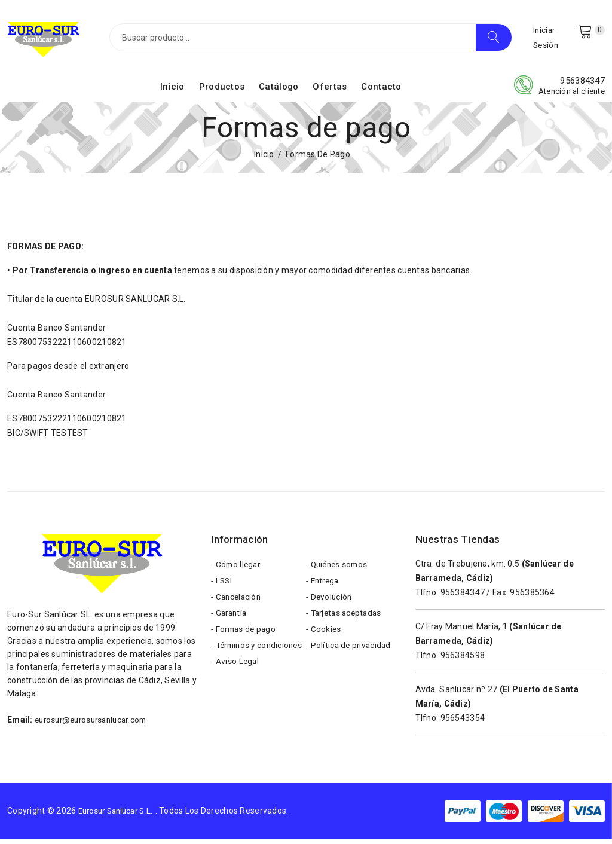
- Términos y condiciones (235, 669)
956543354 (462, 722)
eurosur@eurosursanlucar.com (95, 724)
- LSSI (222, 588)
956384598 (462, 660)
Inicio (172, 91)
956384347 (582, 85)
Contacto (381, 91)
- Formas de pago (245, 642)
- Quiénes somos (339, 570)
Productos (222, 91)
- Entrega (324, 588)
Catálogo (278, 91)
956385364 (532, 597)
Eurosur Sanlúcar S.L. (119, 816)
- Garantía (230, 624)
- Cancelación (237, 606)
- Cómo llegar (237, 570)
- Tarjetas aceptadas (346, 624)
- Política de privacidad (350, 660)
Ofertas (330, 91)
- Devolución (330, 606)
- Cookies (324, 642)
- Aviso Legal (236, 696)
